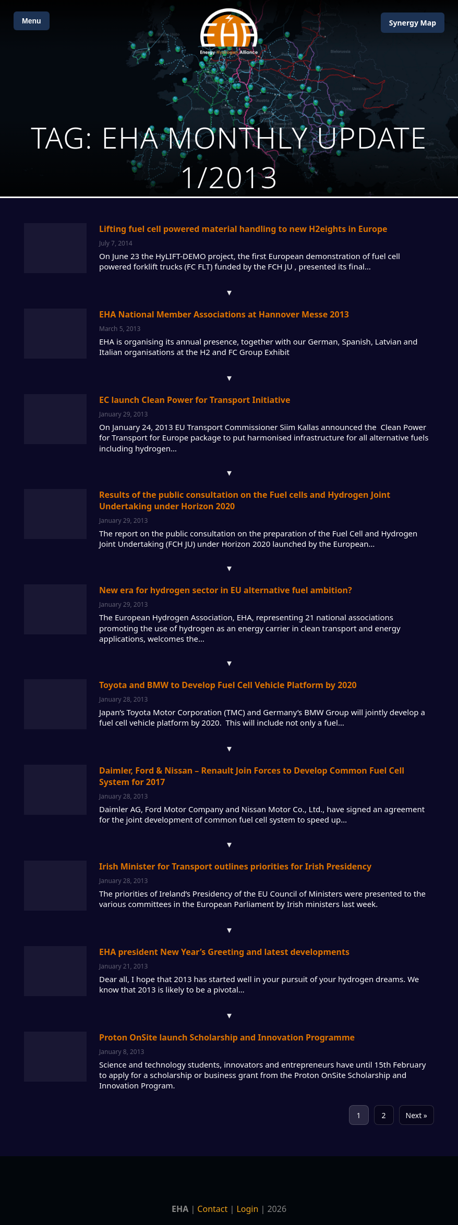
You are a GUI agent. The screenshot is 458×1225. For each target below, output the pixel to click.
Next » (416, 1115)
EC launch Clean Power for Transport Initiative (195, 400)
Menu (31, 21)
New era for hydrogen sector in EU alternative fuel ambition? (225, 590)
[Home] (229, 31)
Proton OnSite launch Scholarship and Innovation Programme (227, 1037)
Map (412, 23)
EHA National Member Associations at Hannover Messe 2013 (224, 314)
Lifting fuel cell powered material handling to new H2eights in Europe (243, 229)
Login (247, 1209)
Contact (212, 1209)
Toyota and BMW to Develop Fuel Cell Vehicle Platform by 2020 (228, 685)
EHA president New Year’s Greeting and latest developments (224, 952)
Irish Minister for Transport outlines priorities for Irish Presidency (235, 866)
